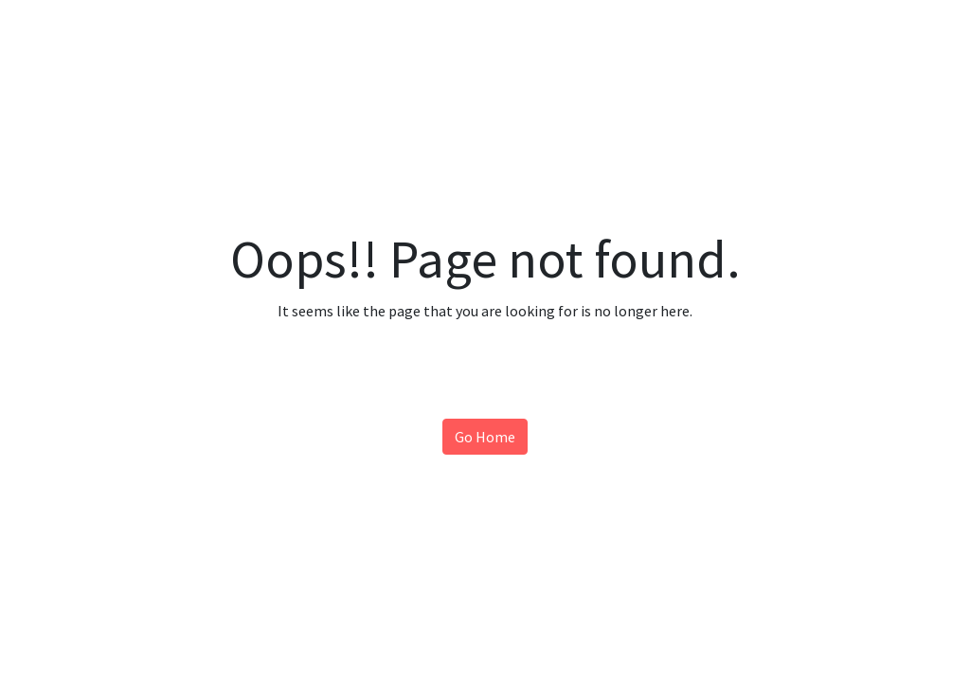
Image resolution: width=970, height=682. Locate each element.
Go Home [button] (485, 436)
